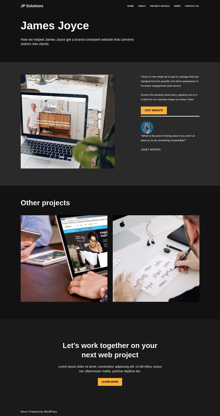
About (142, 6)
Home (130, 6)
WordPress (50, 411)
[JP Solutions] (32, 6)
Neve (24, 411)
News (177, 6)
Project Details (160, 6)
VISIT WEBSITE (154, 110)
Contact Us (192, 6)
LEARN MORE (110, 381)
